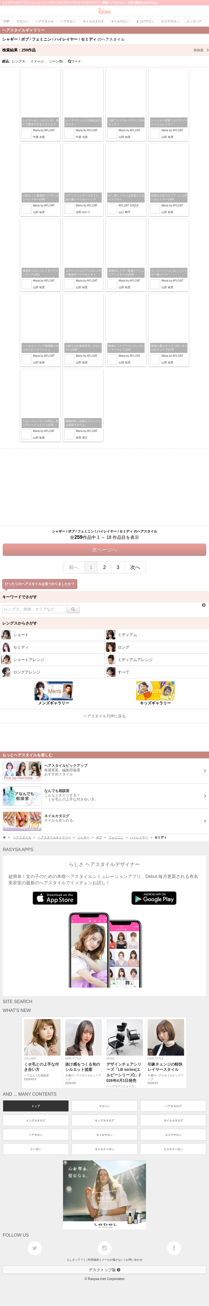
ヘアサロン (36, 1134)
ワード (75, 61)
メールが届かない (112, 1259)
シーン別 (56, 61)
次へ (135, 567)
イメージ (37, 61)
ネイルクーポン (104, 1149)
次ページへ (104, 549)
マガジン (104, 1106)
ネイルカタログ (173, 1120)
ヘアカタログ (173, 1106)
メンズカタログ (35, 1120)
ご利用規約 (92, 1259)
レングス (19, 61)
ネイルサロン (104, 1134)
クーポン (35, 1149)
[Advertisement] (104, 487)
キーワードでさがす (19, 597)
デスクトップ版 (104, 1270)
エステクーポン (173, 1149)
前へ (74, 567)
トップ (36, 1106)
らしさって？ (75, 1259)
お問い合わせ (134, 1259)
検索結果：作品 (105, 50)
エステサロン (173, 1134)
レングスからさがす (19, 623)
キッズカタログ (104, 1120)
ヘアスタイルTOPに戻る (104, 716)
